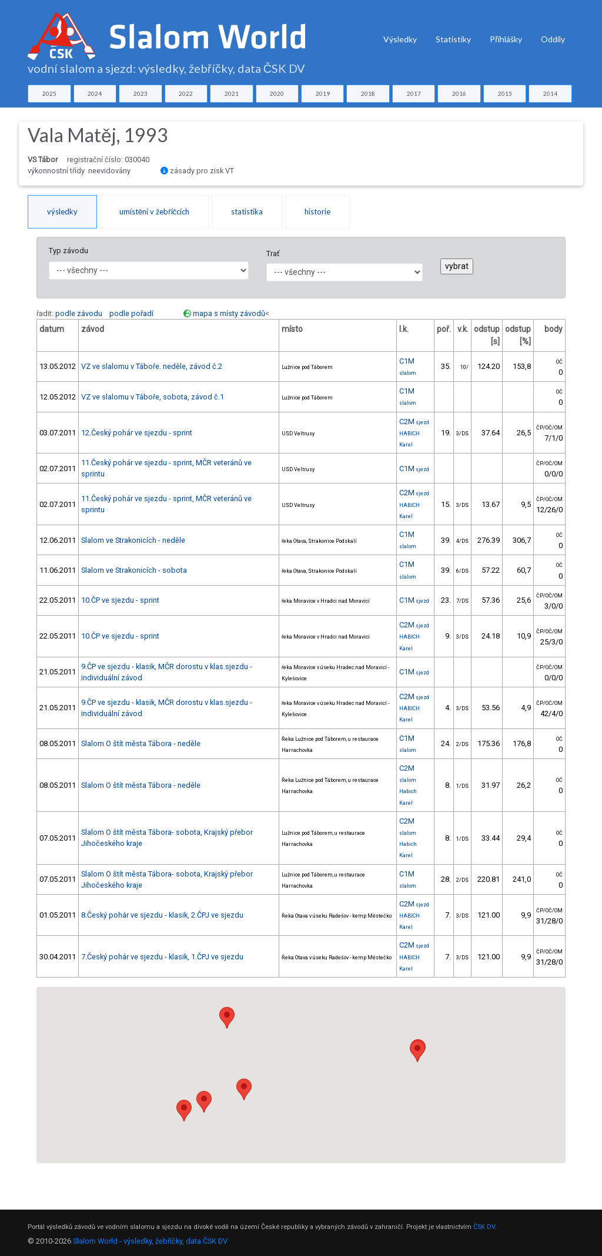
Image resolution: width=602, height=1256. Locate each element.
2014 (550, 93)
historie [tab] (317, 211)
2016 (459, 93)
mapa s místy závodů (229, 313)
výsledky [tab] (62, 211)
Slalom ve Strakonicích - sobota (134, 570)
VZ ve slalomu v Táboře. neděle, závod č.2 (151, 366)
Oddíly (553, 39)
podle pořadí (131, 313)
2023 (140, 93)
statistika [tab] (247, 211)
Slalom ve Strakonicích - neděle (133, 540)
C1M (414, 468)
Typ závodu (68, 250)
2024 (95, 93)
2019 (323, 93)
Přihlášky (506, 39)
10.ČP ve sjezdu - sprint (120, 600)
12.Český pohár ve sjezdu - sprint (136, 432)
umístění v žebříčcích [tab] (154, 211)
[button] (244, 1089)
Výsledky (400, 39)
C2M (414, 421)
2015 (505, 93)
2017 (414, 93)
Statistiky (453, 39)
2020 (277, 93)
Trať (272, 253)
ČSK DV (484, 1227)
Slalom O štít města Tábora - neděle (140, 743)
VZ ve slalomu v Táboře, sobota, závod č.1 (152, 396)
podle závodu (78, 313)
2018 (368, 93)
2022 (186, 93)
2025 (49, 93)
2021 (232, 93)
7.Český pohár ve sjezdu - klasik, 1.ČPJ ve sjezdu (162, 956)
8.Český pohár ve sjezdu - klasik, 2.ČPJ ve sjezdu (162, 915)
